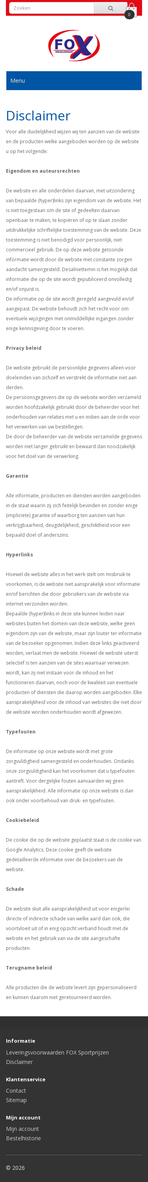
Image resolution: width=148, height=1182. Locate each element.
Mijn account (22, 1128)
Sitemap (16, 1100)
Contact (16, 1090)
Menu (17, 80)
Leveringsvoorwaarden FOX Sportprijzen (57, 1052)
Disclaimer (19, 1062)
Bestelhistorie (23, 1138)
